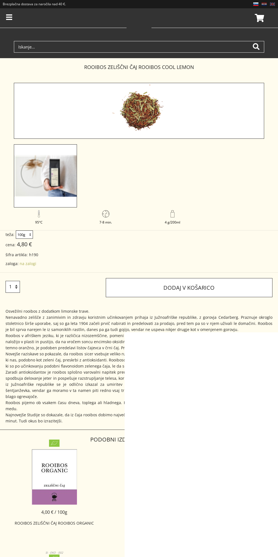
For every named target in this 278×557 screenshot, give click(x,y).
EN (272, 4)
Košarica (258, 18)
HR (264, 4)
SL (256, 4)
